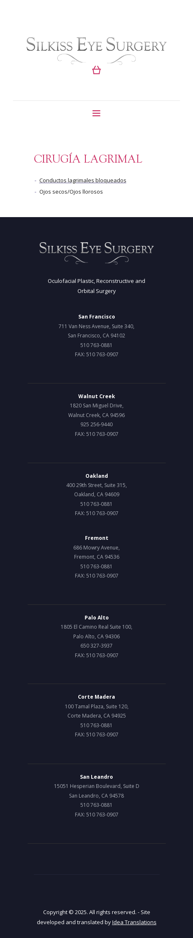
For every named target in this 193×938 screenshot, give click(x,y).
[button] (96, 70)
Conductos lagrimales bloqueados (82, 180)
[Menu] (96, 113)
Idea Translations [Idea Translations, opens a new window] (134, 922)
